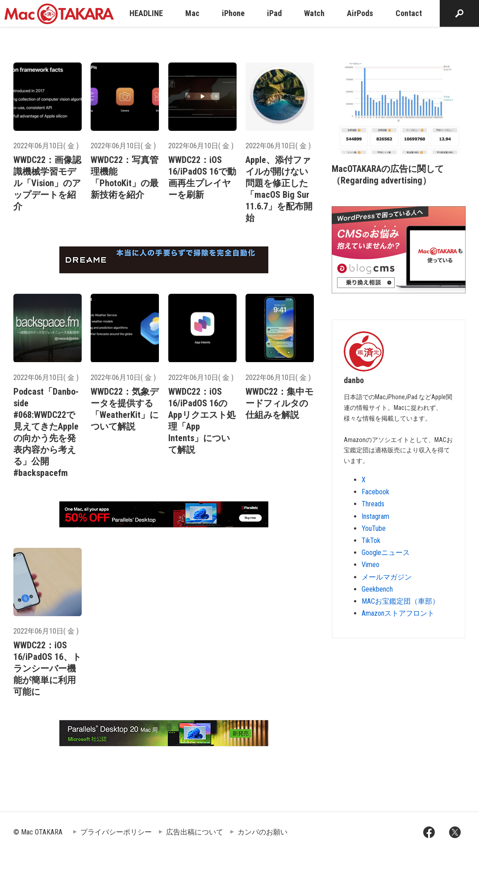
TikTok (371, 540)
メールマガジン (387, 577)
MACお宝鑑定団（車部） (400, 601)
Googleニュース (386, 552)
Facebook (375, 492)
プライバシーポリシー (116, 832)
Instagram (375, 516)
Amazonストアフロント (398, 613)
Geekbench (377, 589)
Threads (373, 504)
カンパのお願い (262, 832)
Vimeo (370, 564)
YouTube (374, 528)
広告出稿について (194, 832)
